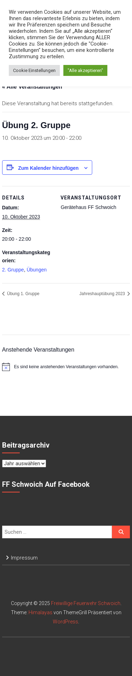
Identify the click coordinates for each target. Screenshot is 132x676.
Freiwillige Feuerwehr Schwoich (85, 603)
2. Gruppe (13, 270)
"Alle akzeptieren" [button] (85, 70)
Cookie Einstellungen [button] (34, 70)
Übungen (37, 270)
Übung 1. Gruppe (22, 293)
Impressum (24, 558)
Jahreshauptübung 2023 (103, 293)
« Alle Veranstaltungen (32, 87)
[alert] (66, 367)
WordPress (65, 621)
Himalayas (40, 612)
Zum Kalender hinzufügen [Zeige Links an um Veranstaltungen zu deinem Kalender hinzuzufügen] (48, 168)
